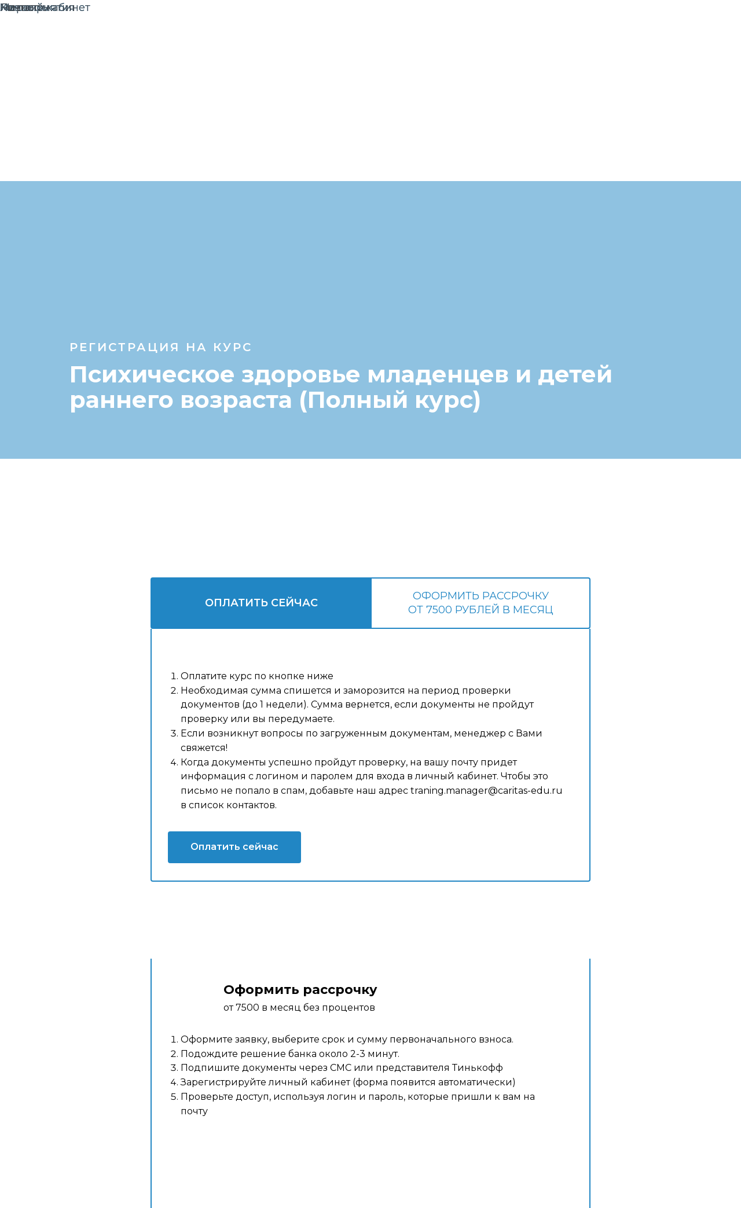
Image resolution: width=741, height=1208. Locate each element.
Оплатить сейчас (234, 846)
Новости (22, 7)
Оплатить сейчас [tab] (261, 602)
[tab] (480, 603)
